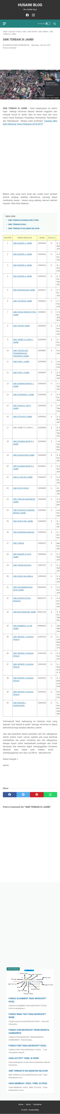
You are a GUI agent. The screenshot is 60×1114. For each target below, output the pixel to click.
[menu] (6, 23)
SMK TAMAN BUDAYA (22, 565)
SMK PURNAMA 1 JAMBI (23, 395)
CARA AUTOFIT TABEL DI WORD (24, 1058)
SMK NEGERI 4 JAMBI (22, 276)
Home (20, 1104)
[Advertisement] (30, 159)
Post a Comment (9, 48)
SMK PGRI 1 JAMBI (21, 362)
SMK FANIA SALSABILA (23, 576)
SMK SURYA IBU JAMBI (23, 521)
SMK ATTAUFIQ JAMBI (22, 417)
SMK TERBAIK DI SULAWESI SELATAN (23, 228)
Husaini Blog (30, 5)
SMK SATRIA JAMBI (21, 326)
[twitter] (23, 794)
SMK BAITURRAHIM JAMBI (24, 612)
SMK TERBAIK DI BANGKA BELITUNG (23, 220)
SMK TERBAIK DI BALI (17, 224)
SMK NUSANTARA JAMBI (23, 455)
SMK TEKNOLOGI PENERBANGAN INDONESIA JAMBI (21, 353)
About (28, 1104)
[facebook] (27, 15)
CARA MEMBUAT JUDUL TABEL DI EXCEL (28, 1083)
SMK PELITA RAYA (21, 488)
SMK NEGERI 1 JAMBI (22, 243)
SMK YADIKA (18, 543)
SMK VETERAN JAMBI (22, 301)
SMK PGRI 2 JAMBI (21, 373)
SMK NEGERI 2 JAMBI (22, 254)
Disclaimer (37, 1104)
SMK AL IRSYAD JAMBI (23, 477)
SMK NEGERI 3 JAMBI (22, 265)
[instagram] (33, 15)
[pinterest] (37, 794)
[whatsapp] (50, 794)
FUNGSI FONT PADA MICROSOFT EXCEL (27, 1045)
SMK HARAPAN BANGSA (23, 532)
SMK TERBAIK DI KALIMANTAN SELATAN (28, 1071)
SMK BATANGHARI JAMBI (24, 290)
